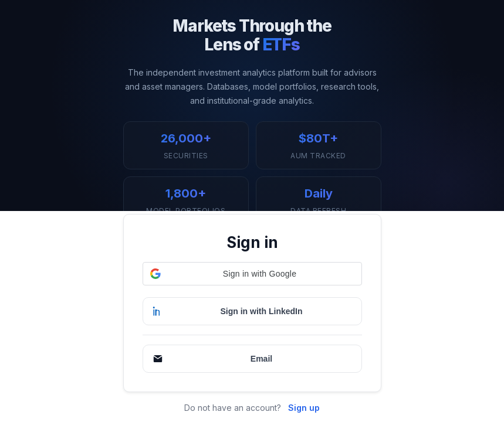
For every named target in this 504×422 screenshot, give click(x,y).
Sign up (304, 408)
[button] (252, 273)
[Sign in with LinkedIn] (252, 311)
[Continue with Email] (252, 359)
